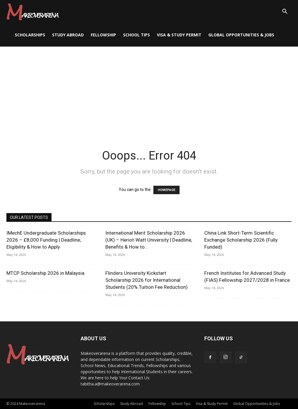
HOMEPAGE (166, 190)
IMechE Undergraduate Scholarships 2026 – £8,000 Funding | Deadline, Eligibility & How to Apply (46, 240)
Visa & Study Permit (179, 35)
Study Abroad (68, 35)
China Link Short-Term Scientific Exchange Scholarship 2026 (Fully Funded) (241, 240)
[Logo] (32, 11)
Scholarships (30, 35)
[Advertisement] (149, 90)
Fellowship (103, 35)
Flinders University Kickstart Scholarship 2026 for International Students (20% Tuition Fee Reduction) (146, 280)
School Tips (136, 35)
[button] (285, 12)
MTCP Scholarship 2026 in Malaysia (45, 273)
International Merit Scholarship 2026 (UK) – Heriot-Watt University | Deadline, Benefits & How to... (148, 240)
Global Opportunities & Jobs (241, 35)
